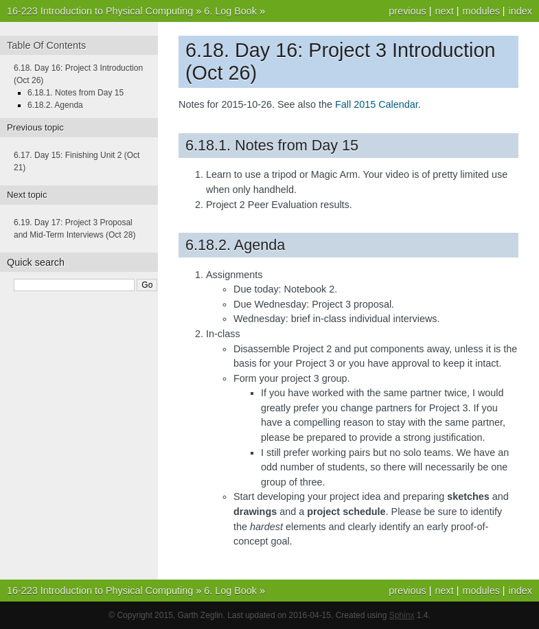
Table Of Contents (46, 45)
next (444, 10)
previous (407, 10)
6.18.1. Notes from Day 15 (75, 93)
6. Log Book (230, 10)
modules (480, 10)
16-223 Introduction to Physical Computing (100, 10)
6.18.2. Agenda (55, 105)
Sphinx (402, 615)
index (520, 10)
